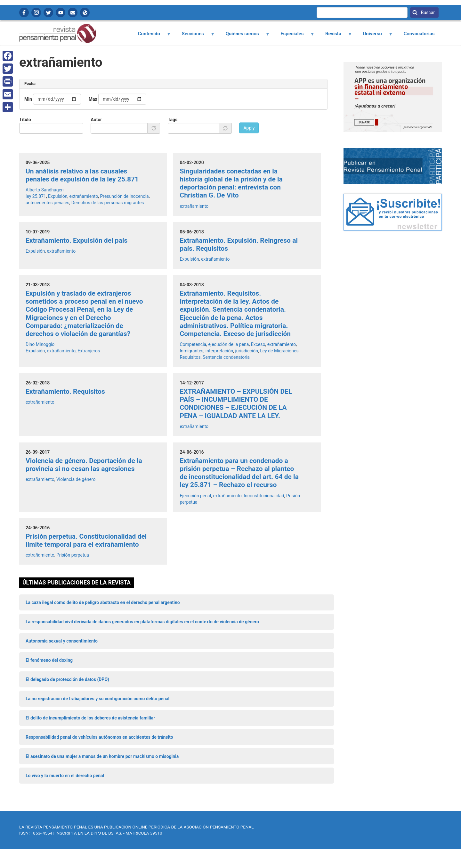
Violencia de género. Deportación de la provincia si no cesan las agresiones (84, 465)
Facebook (24, 12)
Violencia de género (76, 479)
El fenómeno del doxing (49, 660)
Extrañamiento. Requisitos (65, 391)
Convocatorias (418, 34)
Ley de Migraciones (279, 350)
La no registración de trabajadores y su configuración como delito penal (97, 698)
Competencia (193, 344)
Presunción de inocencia (124, 196)
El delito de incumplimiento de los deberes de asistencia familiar (90, 717)
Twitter (48, 12)
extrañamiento (83, 196)
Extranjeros (88, 350)
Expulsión (57, 196)
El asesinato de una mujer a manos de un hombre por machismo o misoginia (102, 756)
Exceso (258, 344)
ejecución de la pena (228, 344)
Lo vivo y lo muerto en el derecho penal (65, 775)
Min (28, 99)
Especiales (294, 36)
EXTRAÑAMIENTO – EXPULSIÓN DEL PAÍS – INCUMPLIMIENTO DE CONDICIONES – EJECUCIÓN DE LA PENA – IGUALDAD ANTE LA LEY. (236, 404)
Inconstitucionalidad (264, 495)
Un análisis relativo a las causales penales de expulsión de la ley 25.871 (82, 175)
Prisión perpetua (72, 555)
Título (25, 119)
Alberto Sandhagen (45, 189)
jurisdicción (246, 350)
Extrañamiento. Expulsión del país (76, 240)
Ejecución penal (195, 495)
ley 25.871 (36, 196)
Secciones (194, 36)
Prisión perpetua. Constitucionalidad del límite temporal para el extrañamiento (86, 540)
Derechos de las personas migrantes (107, 202)
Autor (96, 119)
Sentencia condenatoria (226, 357)
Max (93, 99)
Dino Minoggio (40, 344)
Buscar (427, 12)
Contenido (151, 36)
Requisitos (190, 357)
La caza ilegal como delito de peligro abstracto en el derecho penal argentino (103, 602)
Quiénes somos (244, 36)
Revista (335, 36)
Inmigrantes (191, 350)
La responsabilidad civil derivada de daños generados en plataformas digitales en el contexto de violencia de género (142, 621)
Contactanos (72, 12)
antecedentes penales (47, 202)
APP (85, 12)
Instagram (36, 12)
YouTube (60, 12)
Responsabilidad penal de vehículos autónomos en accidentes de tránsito (99, 737)
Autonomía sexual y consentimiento (62, 640)
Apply (249, 127)
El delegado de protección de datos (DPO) (67, 679)
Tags (172, 119)
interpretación (219, 350)
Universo (374, 36)
